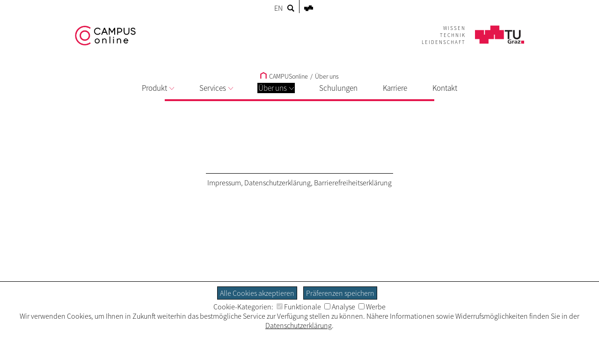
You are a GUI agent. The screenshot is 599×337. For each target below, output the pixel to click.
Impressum (224, 182)
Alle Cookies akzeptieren (257, 293)
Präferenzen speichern (340, 293)
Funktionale (299, 306)
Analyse (339, 306)
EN (278, 8)
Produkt (158, 88)
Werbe (372, 306)
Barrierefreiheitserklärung (353, 182)
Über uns (276, 88)
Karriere (395, 88)
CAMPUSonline (284, 76)
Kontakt (444, 88)
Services (216, 88)
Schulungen (338, 88)
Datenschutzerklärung (277, 182)
